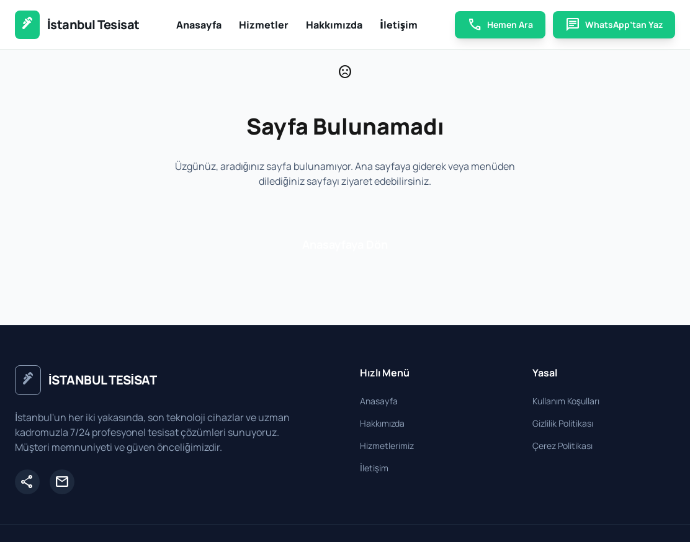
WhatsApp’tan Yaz (614, 24)
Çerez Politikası (562, 445)
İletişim (399, 25)
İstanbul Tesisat (93, 24)
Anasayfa (199, 25)
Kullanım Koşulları (565, 401)
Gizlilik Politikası (562, 423)
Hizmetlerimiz (387, 445)
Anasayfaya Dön (345, 244)
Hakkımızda (334, 25)
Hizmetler (264, 25)
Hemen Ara (500, 24)
